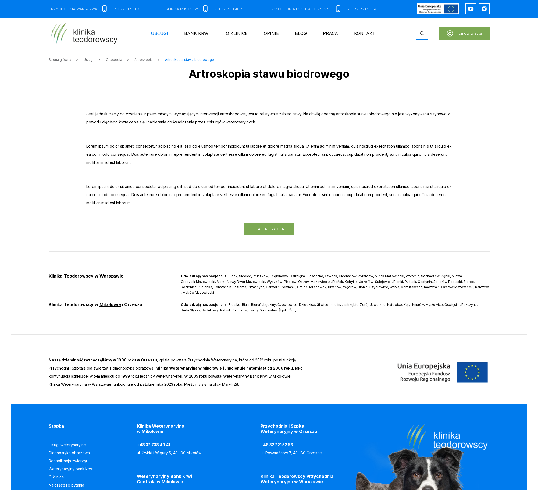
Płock (233, 276)
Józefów (366, 282)
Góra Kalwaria (411, 287)
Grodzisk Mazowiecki (198, 282)
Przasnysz (256, 287)
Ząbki (445, 276)
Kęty (407, 305)
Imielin (335, 305)
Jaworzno (378, 305)
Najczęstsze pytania (66, 485)
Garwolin (273, 287)
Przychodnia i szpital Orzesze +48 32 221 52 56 (322, 9)
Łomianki (288, 287)
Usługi (159, 33)
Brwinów (334, 287)
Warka (394, 287)
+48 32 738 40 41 (153, 444)
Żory (293, 310)
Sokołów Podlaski (447, 282)
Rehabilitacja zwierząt (68, 461)
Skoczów (240, 310)
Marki (221, 282)
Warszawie (111, 276)
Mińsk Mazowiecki (389, 276)
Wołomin (412, 276)
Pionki (398, 282)
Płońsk (337, 282)
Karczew (482, 287)
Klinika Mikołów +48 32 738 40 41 (205, 9)
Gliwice (322, 305)
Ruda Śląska (190, 310)
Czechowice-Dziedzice (296, 305)
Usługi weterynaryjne (67, 444)
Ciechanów (348, 276)
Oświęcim (452, 305)
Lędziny (269, 305)
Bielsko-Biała (239, 305)
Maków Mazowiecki (198, 292)
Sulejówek (383, 282)
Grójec (302, 287)
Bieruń (256, 305)
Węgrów (349, 287)
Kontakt (364, 33)
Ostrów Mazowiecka (314, 282)
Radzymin (432, 287)
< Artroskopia (269, 229)
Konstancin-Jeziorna (230, 287)
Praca (330, 33)
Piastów (290, 282)
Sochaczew (430, 276)
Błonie (363, 287)
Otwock (331, 276)
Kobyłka (351, 282)
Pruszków (260, 276)
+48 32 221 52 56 (277, 444)
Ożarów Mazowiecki (457, 287)
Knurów (418, 305)
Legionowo (279, 276)
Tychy (254, 310)
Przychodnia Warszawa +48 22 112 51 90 (95, 9)
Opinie (271, 33)
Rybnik (225, 310)
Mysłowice (434, 305)
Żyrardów (365, 276)
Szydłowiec (378, 287)
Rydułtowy (210, 310)
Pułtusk (410, 282)
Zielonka (205, 287)
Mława (457, 276)
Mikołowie (110, 304)
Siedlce (245, 276)
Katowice (394, 305)
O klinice (237, 33)
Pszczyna (469, 305)
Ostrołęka (297, 276)
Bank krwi (197, 33)
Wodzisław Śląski (274, 310)
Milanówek (317, 287)
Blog (301, 33)
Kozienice (189, 287)
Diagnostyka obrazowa (69, 452)
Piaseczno (315, 276)
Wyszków (274, 282)
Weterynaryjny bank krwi (71, 469)
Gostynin (425, 282)
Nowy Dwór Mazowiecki (246, 282)
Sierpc (469, 282)
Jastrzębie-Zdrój (355, 305)
